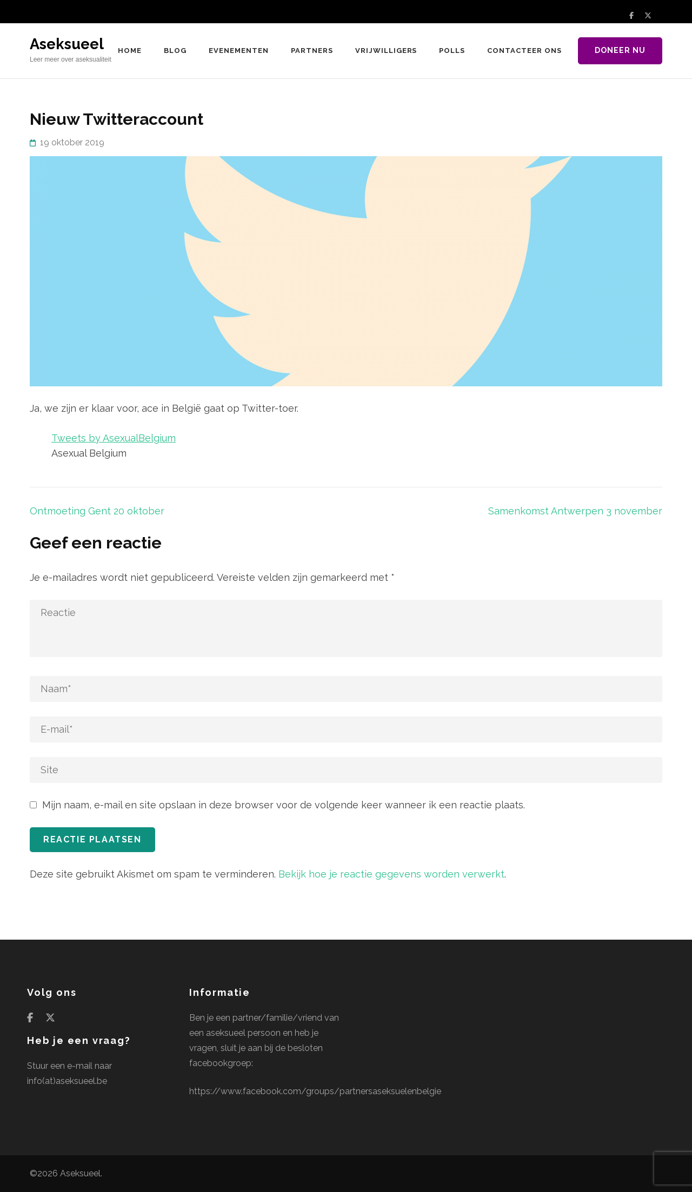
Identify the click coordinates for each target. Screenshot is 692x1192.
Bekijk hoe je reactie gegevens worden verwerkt (391, 874)
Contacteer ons (524, 50)
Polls (452, 50)
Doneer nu (620, 50)
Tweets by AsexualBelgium (113, 438)
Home (130, 50)
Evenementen (239, 50)
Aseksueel (67, 44)
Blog (175, 50)
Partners (312, 50)
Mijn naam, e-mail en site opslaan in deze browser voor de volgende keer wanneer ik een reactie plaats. (283, 805)
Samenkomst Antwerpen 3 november (575, 511)
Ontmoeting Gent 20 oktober (97, 511)
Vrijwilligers (386, 50)
